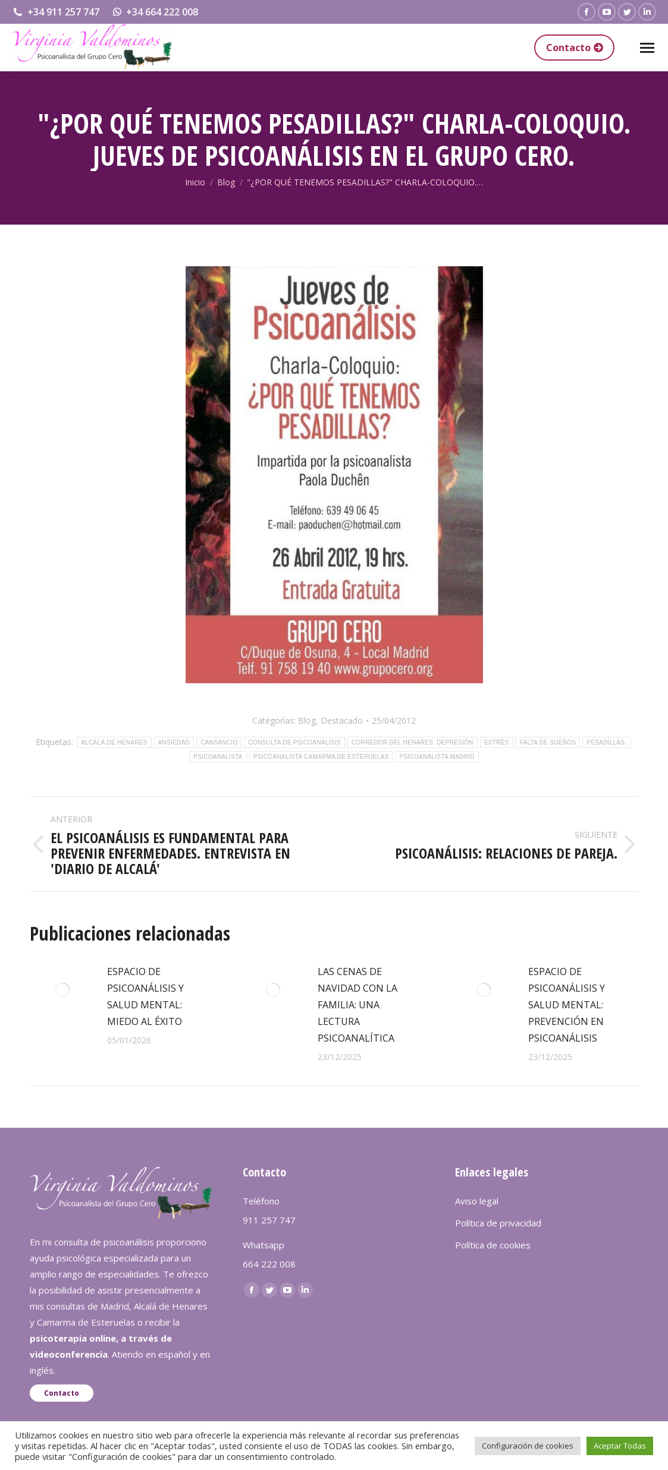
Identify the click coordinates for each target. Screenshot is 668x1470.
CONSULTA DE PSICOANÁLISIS (294, 742)
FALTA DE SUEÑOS (548, 742)
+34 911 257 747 (55, 11)
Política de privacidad (498, 1223)
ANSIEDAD (174, 742)
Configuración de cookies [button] (527, 1445)
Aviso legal (476, 1201)
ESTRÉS (496, 742)
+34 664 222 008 (155, 11)
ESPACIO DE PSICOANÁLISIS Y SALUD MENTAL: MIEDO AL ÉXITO (145, 996)
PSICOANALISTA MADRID (436, 756)
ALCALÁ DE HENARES (114, 742)
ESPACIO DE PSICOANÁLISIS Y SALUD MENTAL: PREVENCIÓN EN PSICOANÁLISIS (566, 1005)
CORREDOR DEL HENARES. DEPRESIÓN (412, 742)
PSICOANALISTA (218, 756)
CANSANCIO (218, 742)
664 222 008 (269, 1264)
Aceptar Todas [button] (620, 1445)
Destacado (342, 720)
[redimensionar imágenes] (62, 990)
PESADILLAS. (606, 742)
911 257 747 (269, 1220)
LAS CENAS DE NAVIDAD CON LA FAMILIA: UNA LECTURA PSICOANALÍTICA (357, 1005)
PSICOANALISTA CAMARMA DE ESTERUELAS (321, 756)
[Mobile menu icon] (647, 47)
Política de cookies (493, 1245)
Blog (307, 720)
